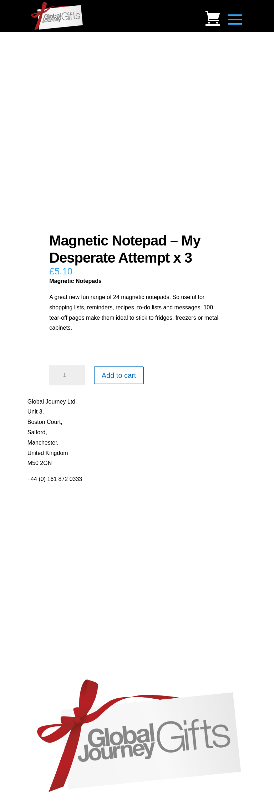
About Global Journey (54, 489)
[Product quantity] (67, 375)
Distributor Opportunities (58, 551)
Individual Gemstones (54, 629)
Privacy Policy (45, 530)
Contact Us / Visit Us (53, 510)
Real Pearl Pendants (53, 602)
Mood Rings (42, 649)
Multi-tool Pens (46, 571)
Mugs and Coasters (52, 561)
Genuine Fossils (47, 670)
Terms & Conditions (52, 520)
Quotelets (39, 592)
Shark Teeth (42, 660)
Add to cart (119, 375)
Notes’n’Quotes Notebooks (61, 582)
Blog (33, 500)
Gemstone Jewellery (53, 639)
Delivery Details (47, 541)
